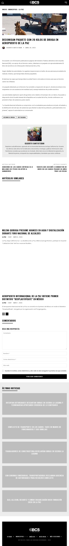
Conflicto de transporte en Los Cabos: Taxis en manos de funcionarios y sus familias (34, 428)
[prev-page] (3, 314)
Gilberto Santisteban (14, 47)
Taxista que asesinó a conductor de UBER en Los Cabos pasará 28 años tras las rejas (52, 169)
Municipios (12, 9)
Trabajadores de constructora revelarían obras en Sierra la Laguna (34, 452)
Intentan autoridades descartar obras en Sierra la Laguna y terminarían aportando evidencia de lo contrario (34, 403)
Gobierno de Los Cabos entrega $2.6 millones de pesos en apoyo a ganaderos (17, 169)
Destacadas (22, 117)
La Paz (21, 9)
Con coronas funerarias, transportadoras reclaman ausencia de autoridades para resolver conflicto (34, 476)
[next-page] (7, 314)
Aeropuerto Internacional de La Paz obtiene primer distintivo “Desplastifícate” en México (30, 297)
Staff (10, 237)
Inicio (4, 9)
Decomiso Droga (9, 117)
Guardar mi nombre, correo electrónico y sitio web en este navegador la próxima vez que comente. (36, 371)
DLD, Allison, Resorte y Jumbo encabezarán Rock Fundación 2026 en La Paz (34, 500)
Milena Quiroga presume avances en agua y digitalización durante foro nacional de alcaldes (33, 232)
